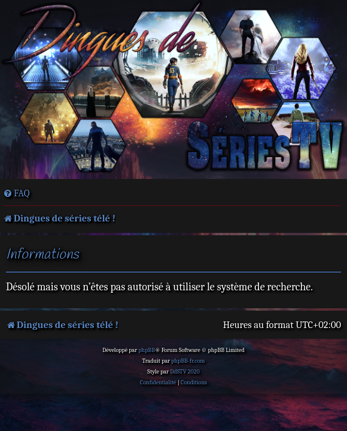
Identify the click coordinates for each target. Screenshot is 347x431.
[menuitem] (16, 193)
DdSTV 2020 (184, 371)
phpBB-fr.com (188, 361)
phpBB (146, 350)
